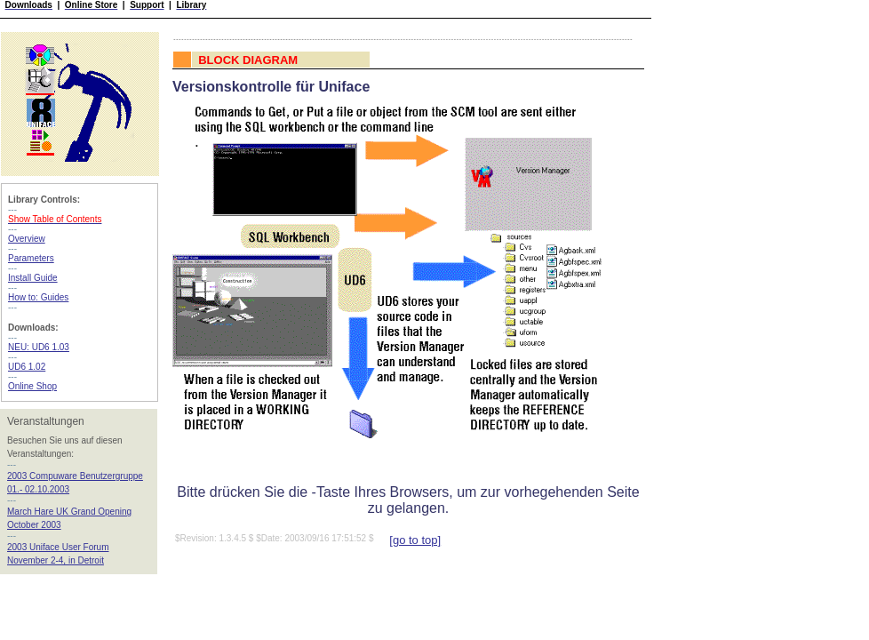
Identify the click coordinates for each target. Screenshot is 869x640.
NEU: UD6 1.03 (38, 347)
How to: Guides (38, 297)
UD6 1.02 (26, 367)
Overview (26, 239)
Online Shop (32, 386)
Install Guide (33, 278)
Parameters (31, 258)
